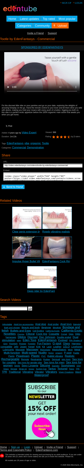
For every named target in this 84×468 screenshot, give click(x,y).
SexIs (17, 367)
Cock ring (41, 335)
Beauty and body (31, 329)
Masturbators (59, 351)
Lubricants (8, 351)
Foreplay (32, 345)
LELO (66, 348)
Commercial (19, 147)
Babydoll (77, 326)
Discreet (32, 338)
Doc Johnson (47, 338)
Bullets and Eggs (20, 332)
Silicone (45, 367)
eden (19, 342)
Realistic (69, 357)
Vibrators (51, 373)
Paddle (76, 354)
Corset (64, 335)
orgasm (58, 354)
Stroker (31, 370)
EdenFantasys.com (47, 451)
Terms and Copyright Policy (16, 451)
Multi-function (12, 354)
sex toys (66, 360)
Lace (49, 348)
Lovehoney (77, 348)
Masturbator (45, 351)
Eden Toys (29, 341)
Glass (66, 345)
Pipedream (23, 357)
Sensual (56, 361)
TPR (4, 373)
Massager (32, 351)
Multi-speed (29, 354)
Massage (20, 351)
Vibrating (27, 373)
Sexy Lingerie (30, 367)
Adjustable (7, 326)
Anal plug (40, 325)
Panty (11, 357)
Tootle (45, 143)
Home (3, 448)
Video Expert (29, 132)
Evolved (62, 341)
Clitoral (30, 335)
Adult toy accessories (24, 326)
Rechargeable (10, 360)
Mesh (70, 351)
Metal (77, 351)
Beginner (46, 329)
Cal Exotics (38, 332)
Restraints (36, 360)
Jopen (23, 348)
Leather (57, 348)
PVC (43, 357)
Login (78, 3)
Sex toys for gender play (30, 364)
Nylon (51, 354)
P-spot (68, 354)
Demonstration (35, 147)
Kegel (31, 348)
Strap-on (23, 370)
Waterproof (41, 376)
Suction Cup (41, 370)
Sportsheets (68, 367)
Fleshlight (13, 345)
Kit (43, 348)
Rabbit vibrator (55, 357)
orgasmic (35, 143)
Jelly (16, 348)
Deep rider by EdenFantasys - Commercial (51, 292)
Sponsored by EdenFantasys (42, 47)
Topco (71, 370)
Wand (78, 373)
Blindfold (57, 329)
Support (52, 33)
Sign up (66, 3)
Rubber (46, 361)
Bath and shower (12, 329)
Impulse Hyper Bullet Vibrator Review (33, 262)
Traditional (15, 373)
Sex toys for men (54, 364)
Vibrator (39, 373)
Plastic (35, 357)
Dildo (71, 335)
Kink (38, 348)
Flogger (22, 345)
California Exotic (53, 332)
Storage (13, 370)
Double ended (64, 338)
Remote (25, 361)
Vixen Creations (66, 373)
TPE (77, 370)
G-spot (57, 345)
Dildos (22, 338)
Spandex (55, 367)
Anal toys (66, 325)
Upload (38, 448)
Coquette (54, 335)
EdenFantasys (15, 143)
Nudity (42, 354)
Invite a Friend (35, 33)
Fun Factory (44, 345)
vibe (26, 143)
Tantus (52, 370)
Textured (62, 370)
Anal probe (53, 325)
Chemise (20, 336)
